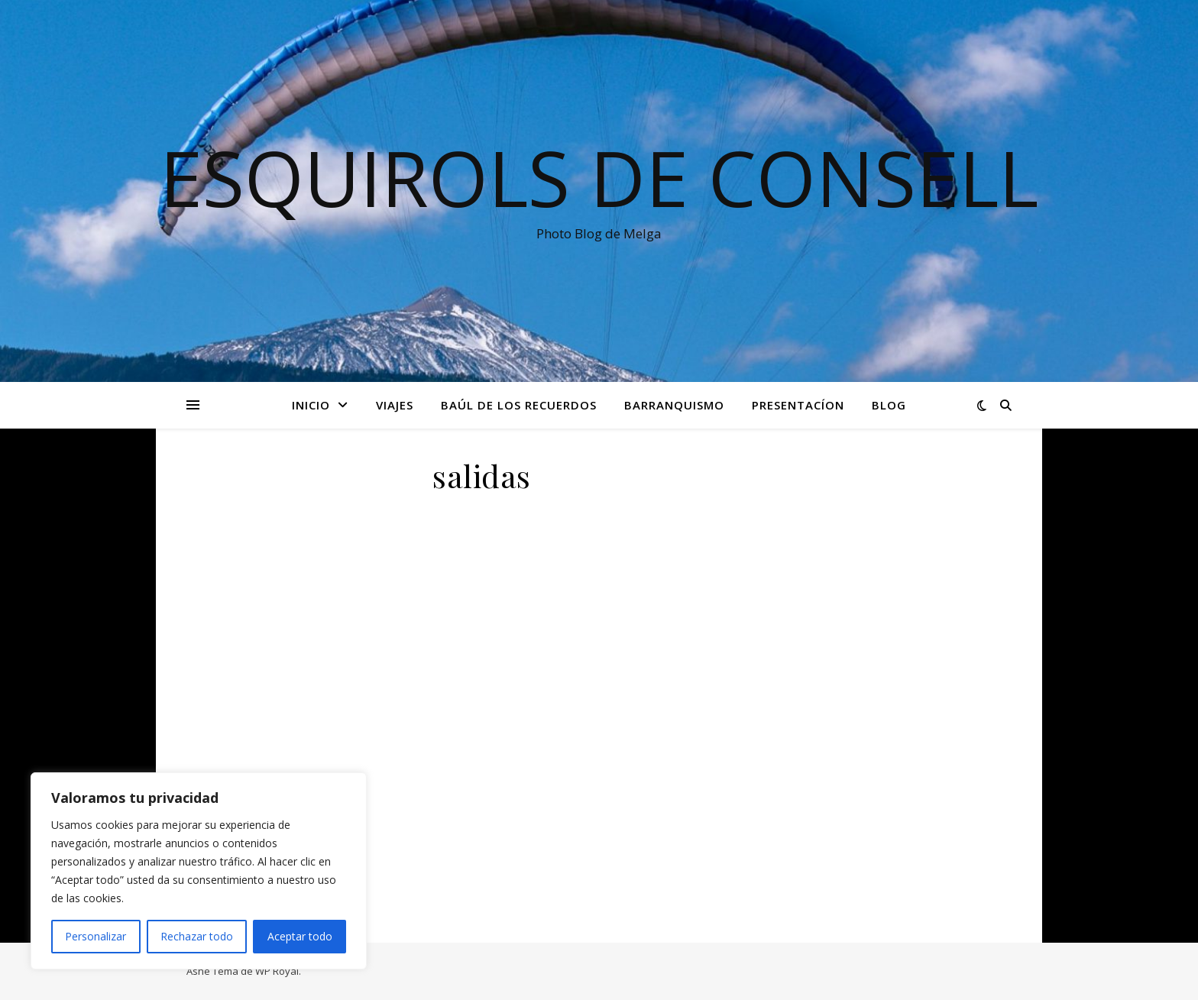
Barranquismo (674, 405)
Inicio (311, 405)
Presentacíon (798, 405)
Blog (889, 405)
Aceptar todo (299, 936)
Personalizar (95, 936)
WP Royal (277, 971)
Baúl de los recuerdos (519, 405)
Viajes (394, 405)
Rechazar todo (196, 936)
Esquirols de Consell (599, 177)
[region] (199, 870)
